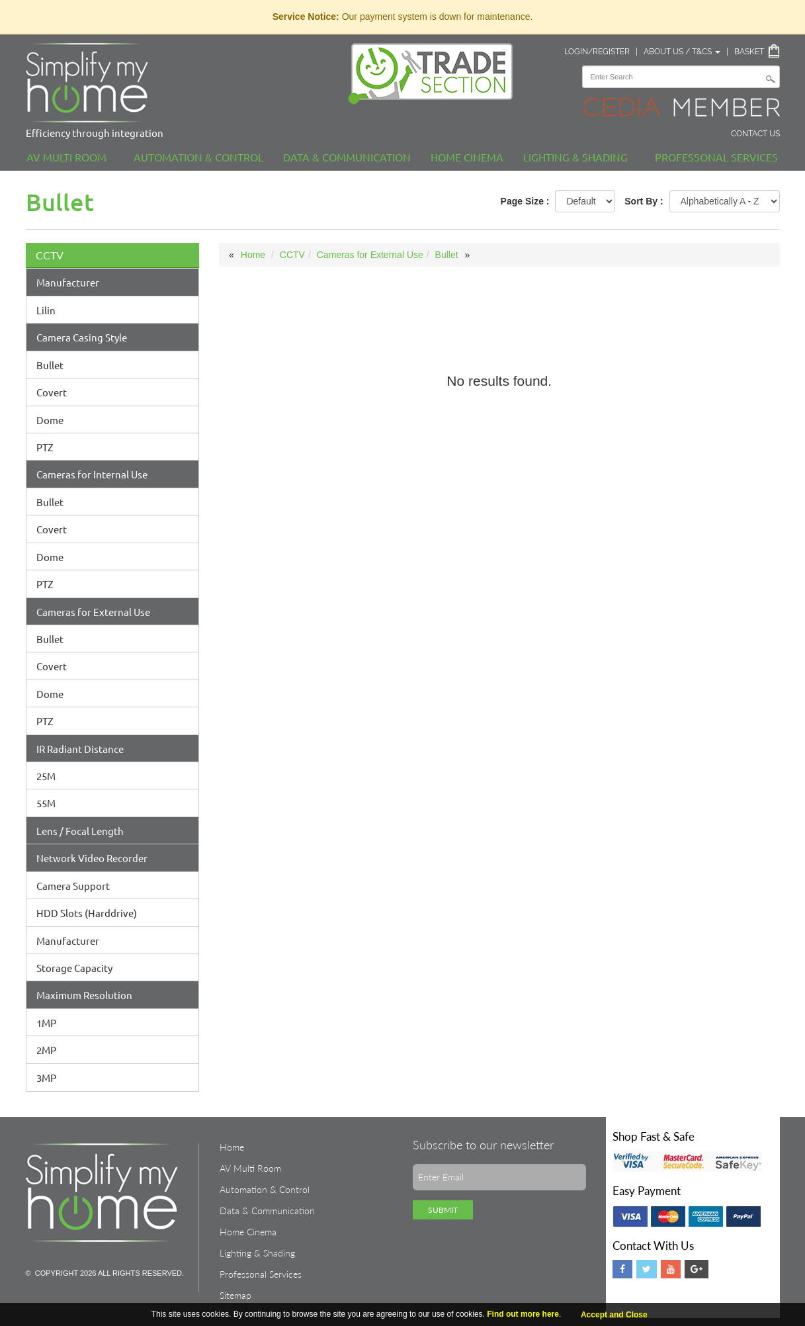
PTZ (45, 447)
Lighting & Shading (575, 156)
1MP (46, 1022)
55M (46, 803)
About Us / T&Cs (682, 51)
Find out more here (523, 1314)
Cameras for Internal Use (92, 474)
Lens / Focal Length (80, 830)
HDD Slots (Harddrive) (86, 912)
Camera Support (73, 885)
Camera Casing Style (81, 337)
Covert (51, 392)
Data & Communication (347, 156)
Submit (443, 1210)
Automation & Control (198, 156)
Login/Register (597, 51)
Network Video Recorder (92, 858)
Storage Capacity (74, 967)
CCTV (50, 255)
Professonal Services (716, 156)
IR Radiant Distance (80, 748)
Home (253, 254)
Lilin (46, 310)
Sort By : (643, 201)
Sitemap (235, 1295)
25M (46, 776)
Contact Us (755, 133)
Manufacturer (67, 282)
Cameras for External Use (93, 611)
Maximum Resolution (84, 995)
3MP (46, 1077)
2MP (46, 1049)
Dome (50, 420)
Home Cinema (467, 156)
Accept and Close (614, 1314)
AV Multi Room (66, 156)
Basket (749, 51)
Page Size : (525, 201)
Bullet (50, 365)
